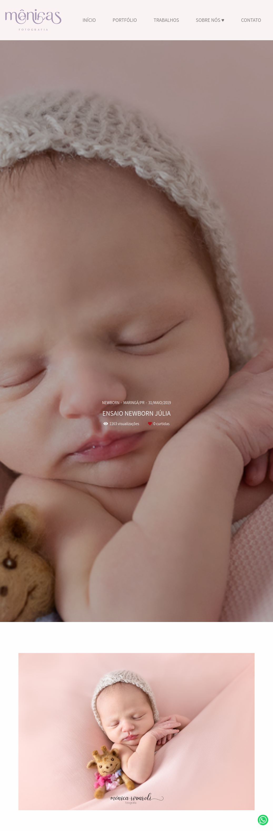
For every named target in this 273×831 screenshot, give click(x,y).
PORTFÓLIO (125, 20)
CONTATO (251, 20)
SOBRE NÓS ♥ (210, 20)
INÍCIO (89, 20)
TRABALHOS (166, 20)
